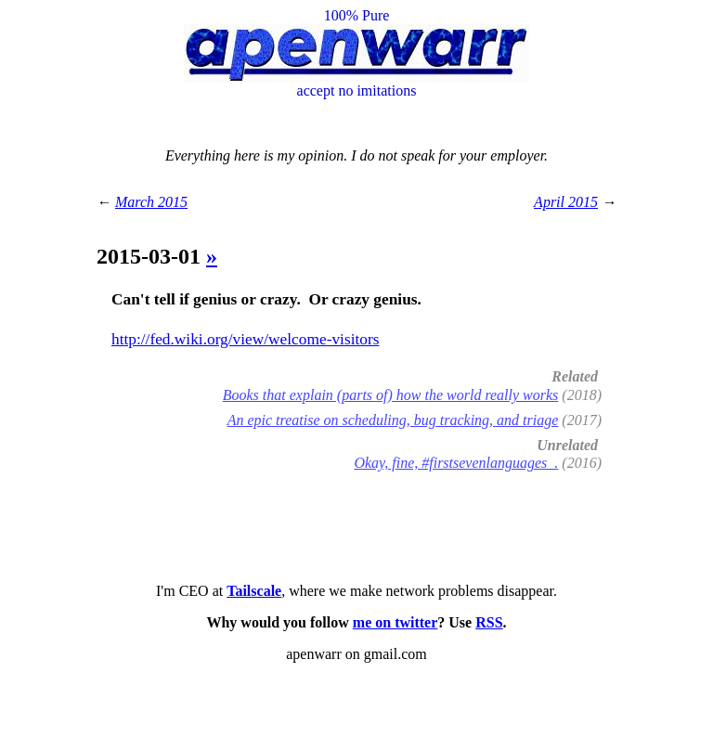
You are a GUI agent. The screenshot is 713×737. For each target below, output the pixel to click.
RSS (488, 622)
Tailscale (254, 591)
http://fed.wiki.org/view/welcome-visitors (245, 339)
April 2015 (566, 202)
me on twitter (395, 622)
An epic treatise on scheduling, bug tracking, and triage (393, 420)
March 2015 (151, 202)
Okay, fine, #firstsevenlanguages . (456, 463)
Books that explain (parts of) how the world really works (391, 395)
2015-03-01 (151, 256)
